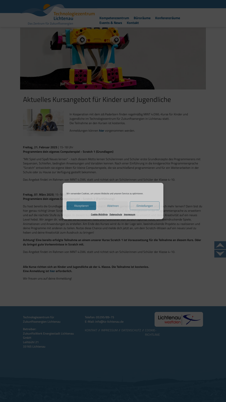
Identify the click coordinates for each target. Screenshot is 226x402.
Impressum (129, 214)
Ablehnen (113, 205)
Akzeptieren (81, 205)
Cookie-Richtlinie (99, 214)
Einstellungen (145, 205)
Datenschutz (116, 214)
